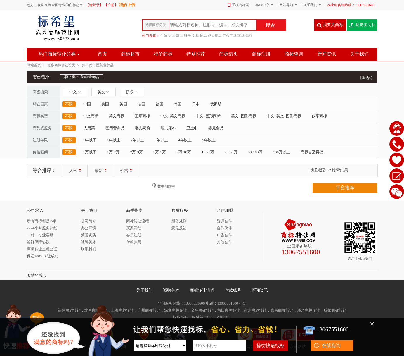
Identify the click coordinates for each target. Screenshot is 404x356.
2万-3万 (136, 152)
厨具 (171, 36)
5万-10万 (183, 152)
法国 (141, 104)
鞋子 (187, 36)
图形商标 (142, 116)
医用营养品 (114, 128)
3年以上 (161, 140)
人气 (75, 170)
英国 (123, 104)
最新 (101, 170)
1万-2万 (113, 152)
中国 (87, 104)
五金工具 (230, 36)
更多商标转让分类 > (64, 65)
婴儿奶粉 (142, 128)
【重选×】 (366, 78)
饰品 (203, 36)
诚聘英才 (171, 290)
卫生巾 (192, 128)
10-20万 (208, 152)
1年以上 (113, 140)
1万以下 (90, 152)
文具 (195, 36)
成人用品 (215, 36)
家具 (179, 36)
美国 (105, 104)
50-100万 (255, 152)
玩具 (241, 36)
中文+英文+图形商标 (284, 116)
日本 (196, 104)
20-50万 (231, 152)
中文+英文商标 (172, 116)
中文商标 (90, 116)
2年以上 (137, 140)
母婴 (248, 36)
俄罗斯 (215, 104)
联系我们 (310, 5)
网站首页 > (36, 65)
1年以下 (90, 140)
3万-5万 (159, 152)
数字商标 (319, 116)
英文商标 (116, 116)
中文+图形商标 (208, 116)
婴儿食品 (215, 128)
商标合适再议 (312, 152)
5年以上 (209, 140)
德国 (159, 104)
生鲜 (163, 36)
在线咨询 (331, 345)
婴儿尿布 (168, 128)
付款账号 (233, 290)
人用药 (89, 128)
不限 (69, 104)
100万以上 (281, 152)
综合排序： (44, 170)
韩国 (177, 104)
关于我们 (144, 290)
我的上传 (127, 5)
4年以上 (185, 140)
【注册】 (111, 5)
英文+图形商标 (243, 116)
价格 (126, 170)
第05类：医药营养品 (98, 65)
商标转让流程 (202, 290)
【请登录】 (94, 5)
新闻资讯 (260, 290)
